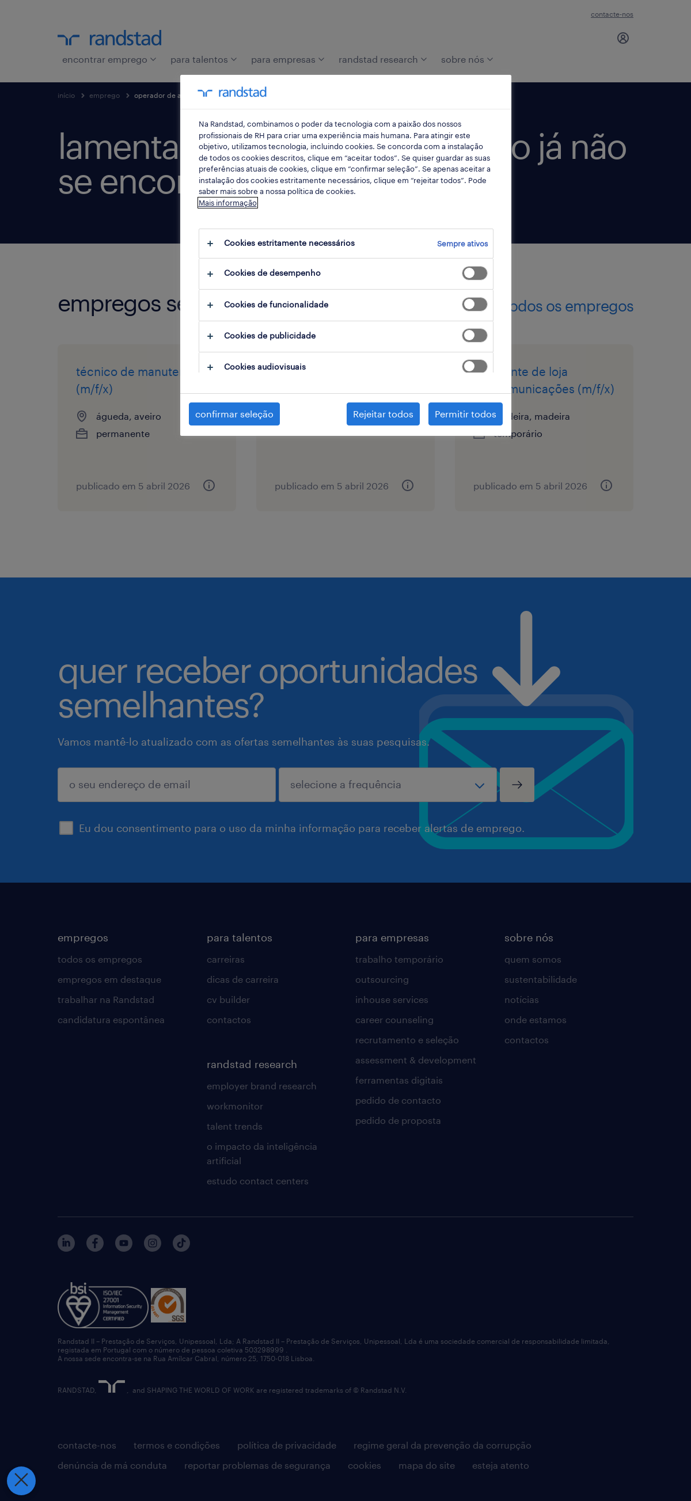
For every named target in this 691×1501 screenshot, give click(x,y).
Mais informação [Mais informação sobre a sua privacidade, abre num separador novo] (228, 202)
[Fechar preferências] (20, 1480)
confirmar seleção (234, 413)
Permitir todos (465, 413)
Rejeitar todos (383, 413)
